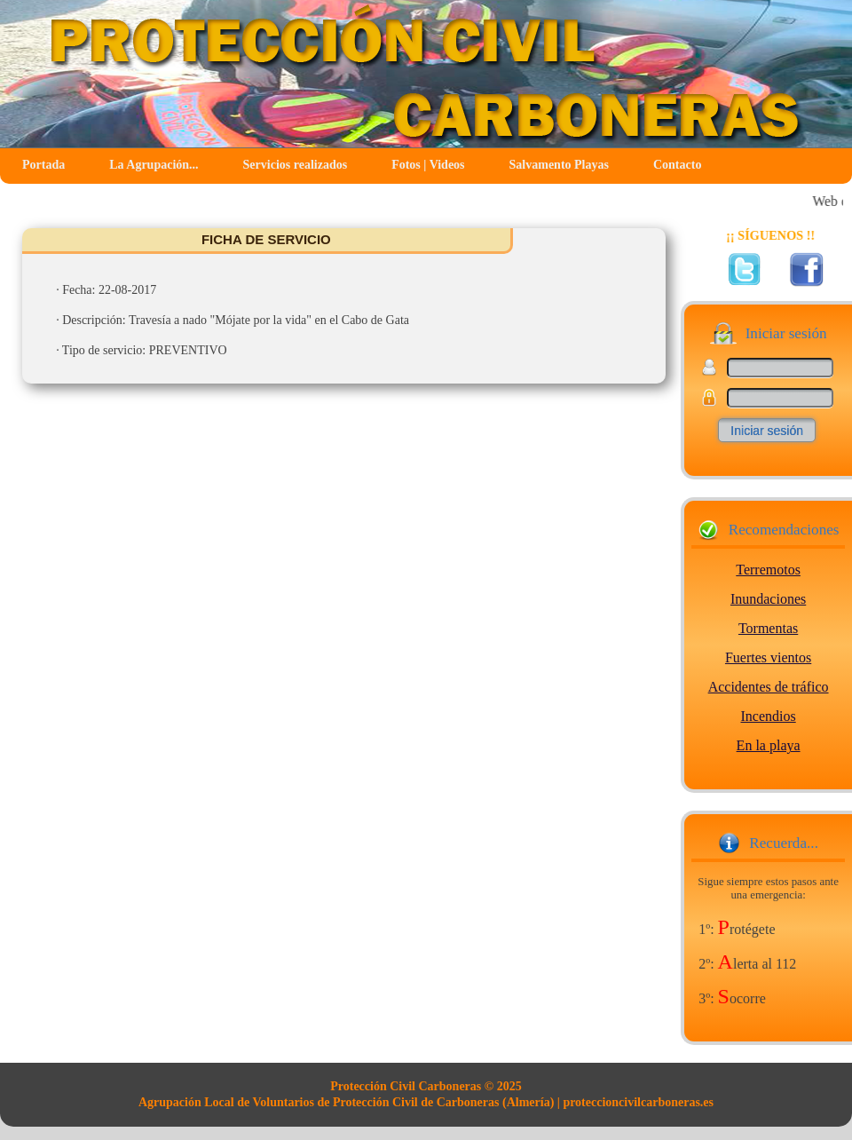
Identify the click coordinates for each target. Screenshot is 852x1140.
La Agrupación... (153, 164)
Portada (43, 164)
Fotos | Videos (427, 164)
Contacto (677, 164)
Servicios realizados (295, 164)
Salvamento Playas (559, 164)
